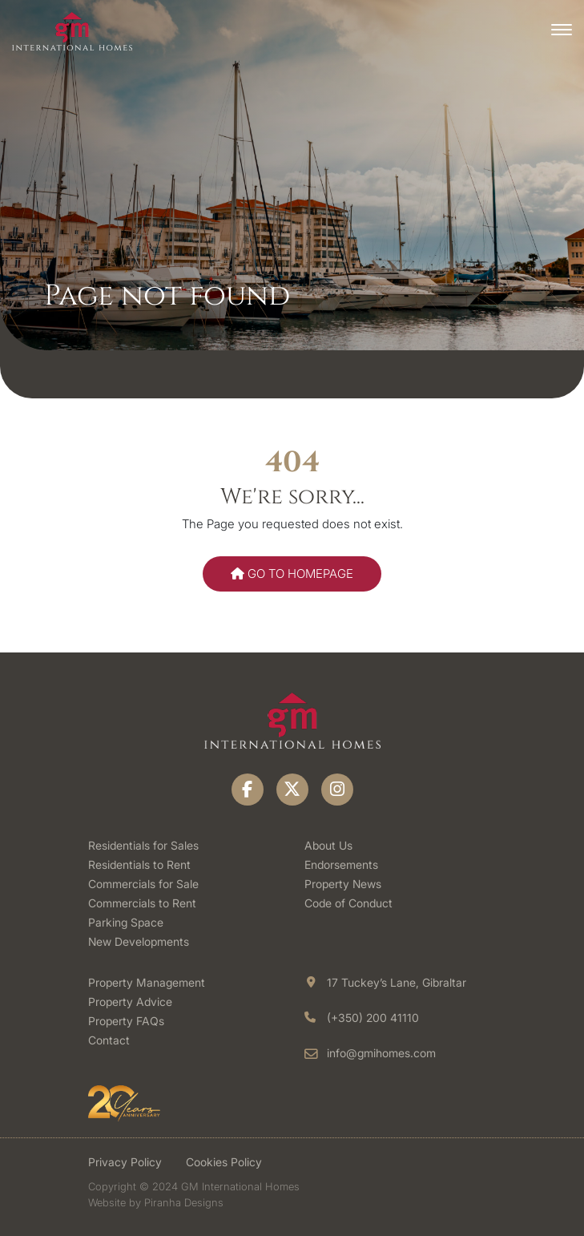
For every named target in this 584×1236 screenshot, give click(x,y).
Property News (342, 884)
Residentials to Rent (139, 864)
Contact (109, 1040)
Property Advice (130, 1001)
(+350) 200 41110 (373, 1017)
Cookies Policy (224, 1162)
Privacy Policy (125, 1162)
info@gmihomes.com (381, 1053)
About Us (328, 845)
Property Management (146, 982)
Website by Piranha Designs (156, 1202)
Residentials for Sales (143, 845)
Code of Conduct (348, 903)
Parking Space (125, 922)
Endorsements (341, 864)
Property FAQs (126, 1021)
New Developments (138, 941)
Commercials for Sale (143, 884)
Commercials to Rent (142, 903)
